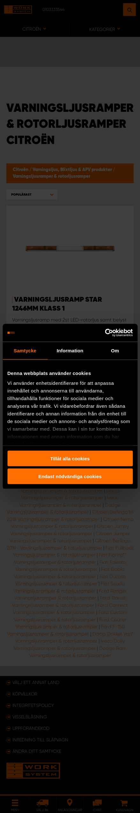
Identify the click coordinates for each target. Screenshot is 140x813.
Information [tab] (70, 350)
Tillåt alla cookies (70, 458)
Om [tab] (115, 350)
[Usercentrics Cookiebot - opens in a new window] (105, 333)
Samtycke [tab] (25, 350)
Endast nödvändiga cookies (69, 476)
